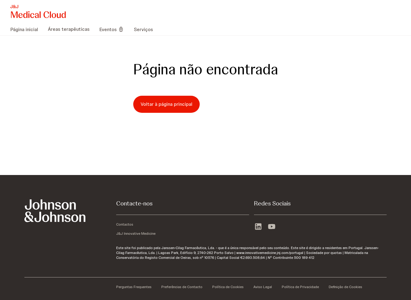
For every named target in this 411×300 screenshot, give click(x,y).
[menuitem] (26, 29)
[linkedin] (258, 227)
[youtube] (271, 227)
